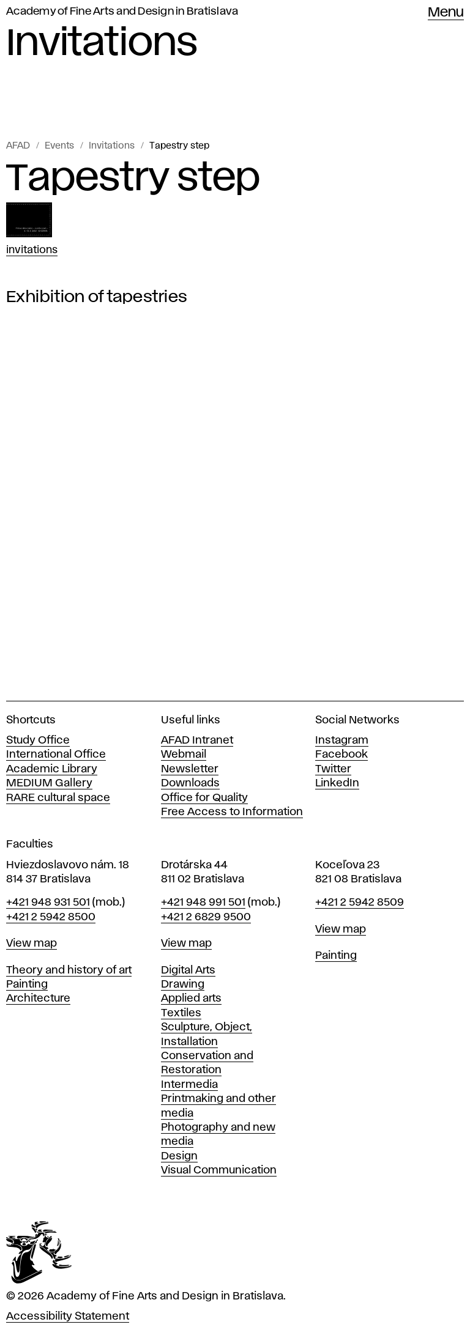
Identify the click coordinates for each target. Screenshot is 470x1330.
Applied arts (191, 998)
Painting (27, 984)
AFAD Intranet (197, 740)
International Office (56, 754)
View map (31, 943)
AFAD (18, 146)
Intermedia (189, 1085)
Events (59, 146)
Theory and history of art (69, 970)
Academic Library (51, 769)
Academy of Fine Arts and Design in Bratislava (122, 12)
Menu (446, 13)
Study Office (38, 740)
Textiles (181, 1013)
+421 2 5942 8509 (359, 902)
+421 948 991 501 (203, 902)
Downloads (190, 783)
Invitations (112, 146)
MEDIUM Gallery (49, 783)
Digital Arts (188, 970)
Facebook (341, 754)
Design (179, 1156)
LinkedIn (337, 783)
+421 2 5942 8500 (50, 917)
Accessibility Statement (67, 1316)
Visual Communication (219, 1170)
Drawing (182, 984)
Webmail (183, 754)
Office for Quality (204, 798)
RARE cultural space (58, 798)
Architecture (38, 998)
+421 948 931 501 (48, 902)
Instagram (341, 740)
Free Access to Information (232, 812)
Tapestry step (179, 146)
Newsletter (189, 769)
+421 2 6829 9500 (206, 917)
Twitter (333, 769)
